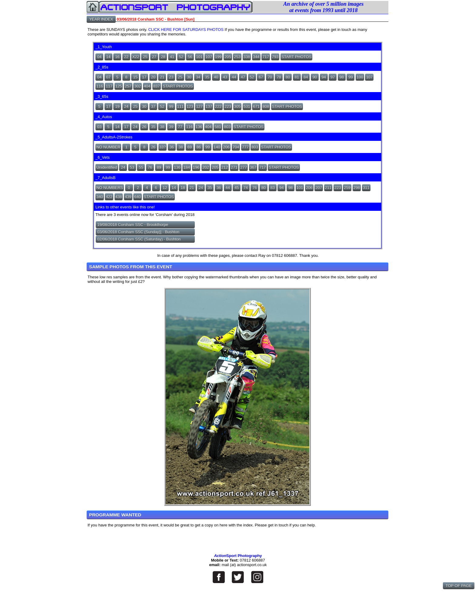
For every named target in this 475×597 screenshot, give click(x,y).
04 (99, 57)
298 (357, 187)
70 (270, 77)
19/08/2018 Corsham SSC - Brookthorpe (132, 224)
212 (224, 167)
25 (145, 57)
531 (247, 106)
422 (109, 196)
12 (165, 187)
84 (306, 77)
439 (128, 196)
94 (323, 77)
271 (234, 167)
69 (190, 147)
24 (126, 106)
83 (272, 187)
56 (190, 57)
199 (218, 57)
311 (366, 187)
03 (99, 126)
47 (243, 77)
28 (163, 57)
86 (198, 147)
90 (315, 77)
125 (118, 86)
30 (189, 77)
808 (266, 106)
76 (150, 167)
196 (196, 167)
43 (225, 77)
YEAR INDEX (101, 19)
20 (153, 77)
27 (154, 57)
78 (279, 77)
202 (205, 167)
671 (256, 106)
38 (162, 126)
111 (180, 106)
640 (137, 196)
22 (126, 57)
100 (360, 77)
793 (275, 57)
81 (296, 77)
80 (288, 77)
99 (350, 77)
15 (135, 77)
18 (183, 187)
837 (156, 86)
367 (253, 167)
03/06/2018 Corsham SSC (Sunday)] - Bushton (138, 232)
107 (208, 57)
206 (226, 147)
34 (198, 77)
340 (99, 196)
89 (159, 167)
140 (217, 147)
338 (247, 57)
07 (108, 77)
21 (162, 77)
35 (207, 77)
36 (172, 147)
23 (171, 77)
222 (218, 106)
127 (199, 106)
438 (118, 196)
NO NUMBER (108, 147)
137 (209, 106)
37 (153, 106)
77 (180, 126)
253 (237, 57)
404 (147, 86)
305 (237, 106)
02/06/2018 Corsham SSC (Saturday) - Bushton (139, 239)
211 (328, 187)
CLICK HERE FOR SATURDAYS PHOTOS (186, 29)
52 (181, 57)
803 (227, 126)
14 (108, 57)
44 (234, 77)
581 (217, 126)
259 (347, 187)
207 (318, 187)
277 (243, 167)
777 (245, 147)
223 (227, 106)
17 (144, 77)
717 (265, 57)
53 (132, 167)
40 (216, 77)
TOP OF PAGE (458, 585)
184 (186, 167)
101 (199, 57)
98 (342, 77)
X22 (135, 57)
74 (246, 187)
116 (99, 86)
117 (109, 86)
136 (199, 126)
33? (162, 147)
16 (117, 57)
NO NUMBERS (109, 187)
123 (190, 106)
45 (236, 187)
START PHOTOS (296, 57)
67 (261, 77)
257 (128, 86)
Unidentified (106, 167)
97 (333, 77)
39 (171, 126)
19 (117, 106)
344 (256, 57)
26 (144, 126)
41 (172, 57)
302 (137, 86)
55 (141, 167)
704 (236, 147)
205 (227, 57)
